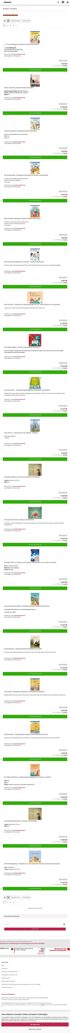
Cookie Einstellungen (6, 987)
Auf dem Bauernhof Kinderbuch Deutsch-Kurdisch (20, 131)
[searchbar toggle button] (58, 2)
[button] (4, 21)
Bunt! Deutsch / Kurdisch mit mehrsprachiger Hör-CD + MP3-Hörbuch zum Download (32, 304)
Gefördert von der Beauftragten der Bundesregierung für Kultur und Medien (21, 984)
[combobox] (15, 21)
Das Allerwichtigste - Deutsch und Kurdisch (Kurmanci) (22, 347)
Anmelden (35, 929)
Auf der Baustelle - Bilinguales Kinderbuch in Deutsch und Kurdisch (26, 175)
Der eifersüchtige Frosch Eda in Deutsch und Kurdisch (22, 477)
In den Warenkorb (35, 69)
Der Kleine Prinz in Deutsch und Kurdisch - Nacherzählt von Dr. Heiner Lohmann (30, 562)
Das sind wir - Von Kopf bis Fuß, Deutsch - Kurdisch (21, 433)
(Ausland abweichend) (19, 54)
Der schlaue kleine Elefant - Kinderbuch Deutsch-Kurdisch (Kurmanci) (27, 606)
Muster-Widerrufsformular (8, 981)
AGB (2, 965)
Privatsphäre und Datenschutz (9, 975)
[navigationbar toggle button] (67, 2)
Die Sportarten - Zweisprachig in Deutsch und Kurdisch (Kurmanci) (26, 734)
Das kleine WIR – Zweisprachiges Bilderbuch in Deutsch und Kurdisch (27, 390)
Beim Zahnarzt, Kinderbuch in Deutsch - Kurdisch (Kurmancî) (24, 262)
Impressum (4, 968)
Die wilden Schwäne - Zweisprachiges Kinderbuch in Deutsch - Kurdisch (27, 777)
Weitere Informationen (35, 1029)
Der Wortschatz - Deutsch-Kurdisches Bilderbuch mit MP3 (23, 649)
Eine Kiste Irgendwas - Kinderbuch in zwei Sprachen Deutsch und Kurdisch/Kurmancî (32, 864)
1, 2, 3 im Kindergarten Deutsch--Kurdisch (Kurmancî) (21, 44)
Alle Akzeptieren (35, 1024)
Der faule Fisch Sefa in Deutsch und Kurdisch (19, 520)
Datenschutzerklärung (30, 1020)
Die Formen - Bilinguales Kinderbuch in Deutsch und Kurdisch (24, 692)
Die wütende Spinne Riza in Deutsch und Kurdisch (20, 821)
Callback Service (5, 978)
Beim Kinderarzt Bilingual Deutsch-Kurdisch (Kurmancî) (22, 218)
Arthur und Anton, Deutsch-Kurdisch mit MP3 (19, 88)
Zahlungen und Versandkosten (9, 971)
